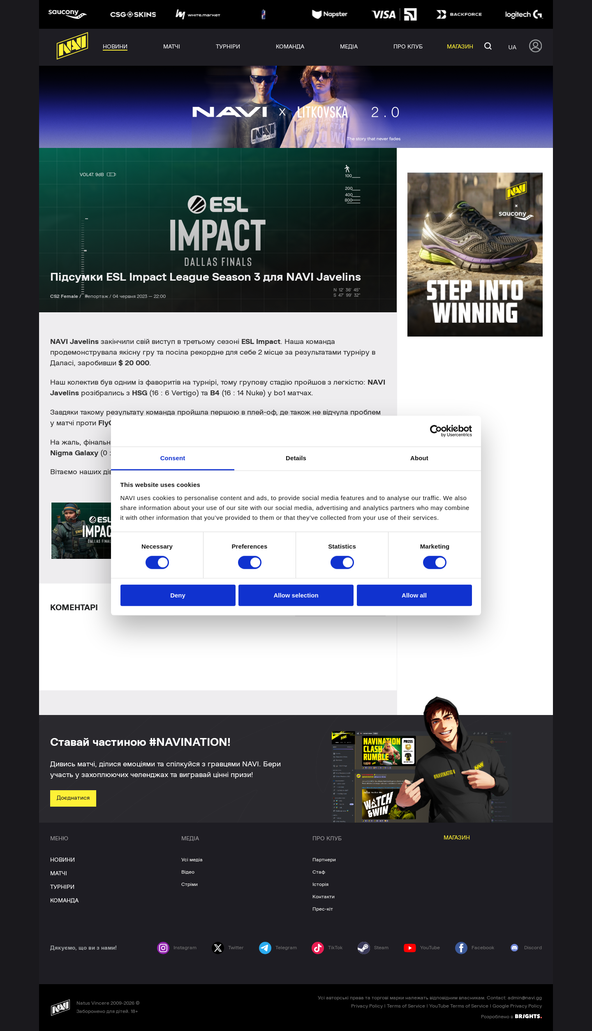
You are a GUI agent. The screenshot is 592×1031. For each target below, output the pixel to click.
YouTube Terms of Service (458, 1005)
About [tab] (419, 457)
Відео (187, 872)
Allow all (414, 595)
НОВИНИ (62, 860)
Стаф (318, 872)
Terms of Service (406, 1005)
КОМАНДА (64, 901)
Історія (320, 884)
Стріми (189, 884)
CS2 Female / (66, 296)
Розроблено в (511, 1016)
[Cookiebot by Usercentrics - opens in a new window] (436, 431)
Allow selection (295, 595)
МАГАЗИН (457, 838)
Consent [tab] (172, 457)
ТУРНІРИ (62, 887)
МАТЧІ (58, 873)
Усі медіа (192, 859)
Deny (177, 595)
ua (512, 47)
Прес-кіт (322, 908)
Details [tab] (296, 457)
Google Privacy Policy (517, 1005)
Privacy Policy (367, 1005)
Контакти (323, 896)
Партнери (324, 859)
